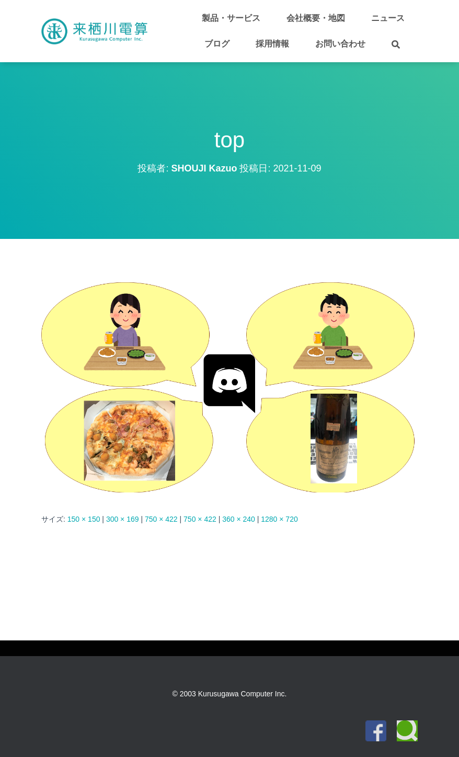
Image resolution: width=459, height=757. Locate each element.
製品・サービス (231, 18)
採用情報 (272, 43)
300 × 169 (122, 519)
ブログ (217, 43)
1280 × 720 (279, 519)
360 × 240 (238, 519)
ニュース (388, 18)
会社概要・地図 (315, 18)
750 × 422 (161, 519)
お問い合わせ (340, 43)
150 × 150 (83, 519)
